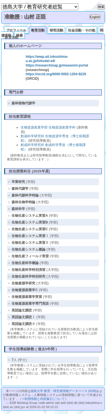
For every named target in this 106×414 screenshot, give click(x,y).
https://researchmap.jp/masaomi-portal (57, 65)
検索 (19, 35)
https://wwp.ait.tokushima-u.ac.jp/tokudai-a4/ (47, 59)
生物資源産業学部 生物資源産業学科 (48, 127)
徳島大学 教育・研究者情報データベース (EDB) (63, 391)
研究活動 (56, 30)
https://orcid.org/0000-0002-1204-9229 (56, 74)
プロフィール (16, 30)
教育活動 (38, 30)
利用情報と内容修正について (45, 398)
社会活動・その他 (81, 30)
